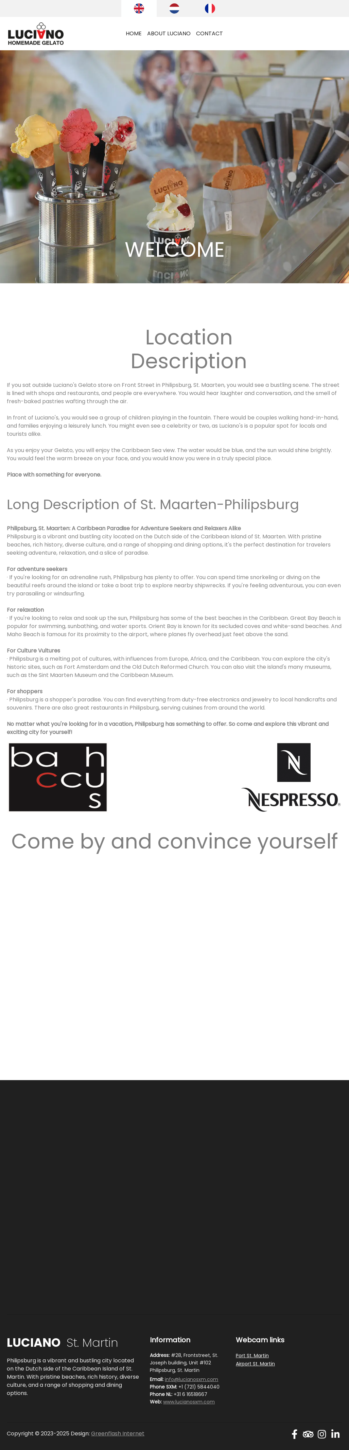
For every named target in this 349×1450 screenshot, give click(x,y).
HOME (134, 33)
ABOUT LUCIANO (169, 33)
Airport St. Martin (255, 1363)
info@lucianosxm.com (191, 1379)
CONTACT (209, 33)
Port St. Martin (252, 1355)
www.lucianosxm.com (189, 1401)
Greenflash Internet (117, 1433)
